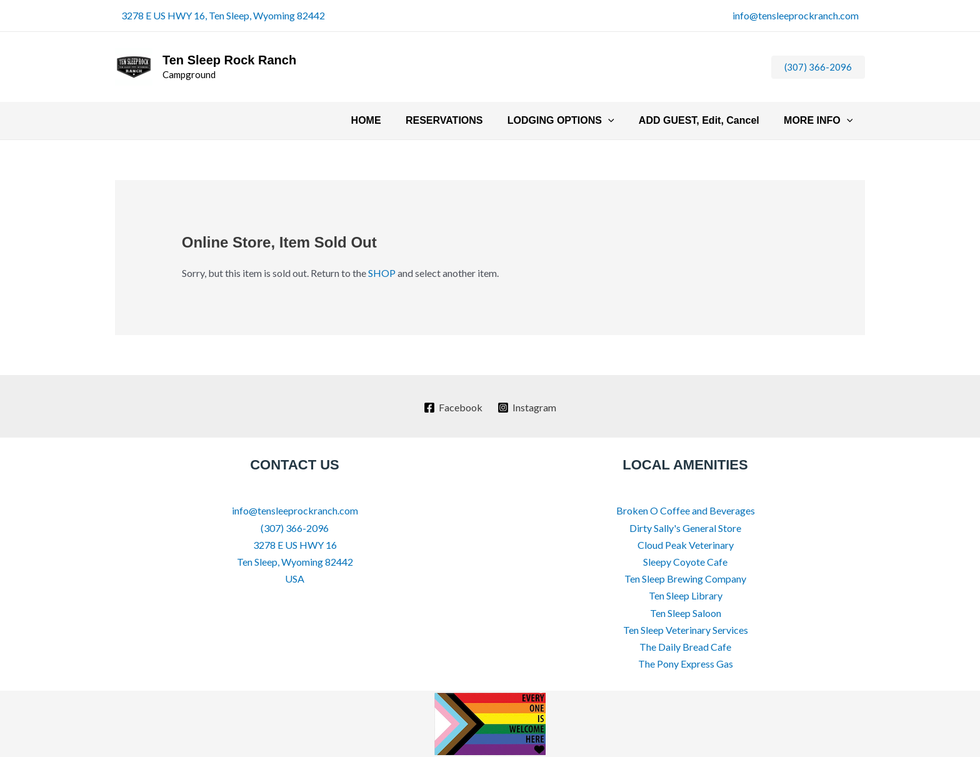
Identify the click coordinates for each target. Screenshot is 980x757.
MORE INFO (820, 120)
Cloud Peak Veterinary (686, 545)
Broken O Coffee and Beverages (685, 510)
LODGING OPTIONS (572, 120)
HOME (387, 120)
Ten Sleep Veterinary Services (685, 630)
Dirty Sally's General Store (685, 528)
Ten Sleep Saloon (685, 613)
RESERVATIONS (460, 120)
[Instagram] (527, 407)
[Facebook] (452, 407)
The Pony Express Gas (685, 663)
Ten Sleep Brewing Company (685, 578)
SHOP (382, 273)
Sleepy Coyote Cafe (685, 562)
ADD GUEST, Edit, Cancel (706, 120)
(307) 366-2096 (295, 528)
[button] (818, 67)
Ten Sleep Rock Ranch (229, 60)
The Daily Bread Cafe (685, 647)
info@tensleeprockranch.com (795, 15)
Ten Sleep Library (685, 595)
